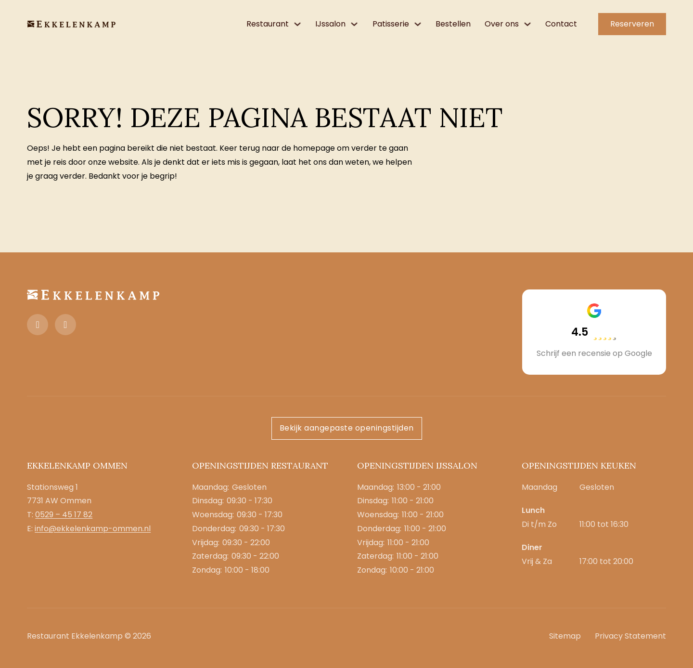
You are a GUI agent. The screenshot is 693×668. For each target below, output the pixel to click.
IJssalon (330, 23)
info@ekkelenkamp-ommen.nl (93, 528)
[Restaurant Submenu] (297, 24)
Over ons (502, 23)
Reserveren (632, 23)
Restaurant (267, 23)
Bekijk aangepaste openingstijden (347, 427)
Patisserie (390, 23)
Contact (561, 23)
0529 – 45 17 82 (63, 514)
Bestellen (453, 23)
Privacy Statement (630, 636)
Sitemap (565, 636)
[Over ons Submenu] (527, 24)
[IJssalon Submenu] (354, 24)
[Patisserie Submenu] (418, 24)
